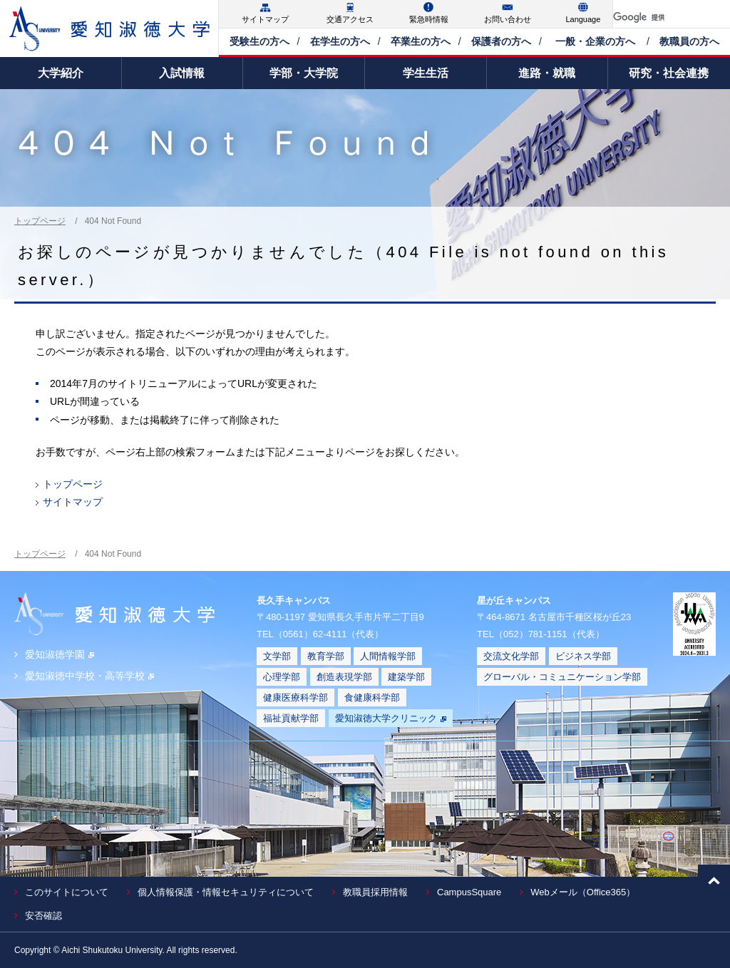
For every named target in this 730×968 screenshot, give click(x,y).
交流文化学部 (511, 656)
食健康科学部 (372, 697)
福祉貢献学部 (291, 718)
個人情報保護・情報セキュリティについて (226, 892)
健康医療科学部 (295, 697)
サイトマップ (265, 19)
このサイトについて (66, 892)
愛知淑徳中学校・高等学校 (89, 675)
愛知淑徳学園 (59, 654)
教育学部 (325, 656)
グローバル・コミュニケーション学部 (562, 676)
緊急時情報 (428, 19)
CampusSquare (469, 892)
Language (582, 19)
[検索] (654, 17)
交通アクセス (350, 19)
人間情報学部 (388, 656)
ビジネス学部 (583, 656)
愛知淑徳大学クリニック (390, 718)
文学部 (277, 656)
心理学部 (281, 676)
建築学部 (406, 676)
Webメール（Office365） (582, 892)
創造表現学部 (344, 676)
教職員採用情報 (375, 892)
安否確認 (43, 915)
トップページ (40, 221)
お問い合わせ (507, 19)
